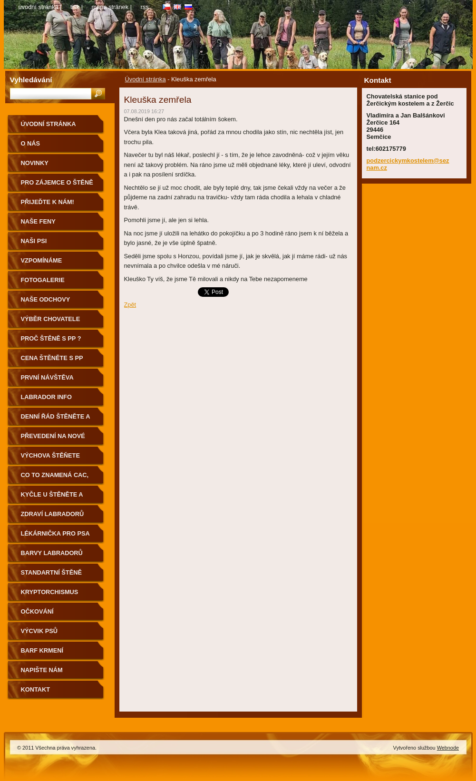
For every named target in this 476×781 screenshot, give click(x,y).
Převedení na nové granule (53, 439)
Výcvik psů (39, 631)
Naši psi (34, 240)
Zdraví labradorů (52, 513)
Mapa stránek (110, 6)
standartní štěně (51, 572)
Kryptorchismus (49, 592)
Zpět (130, 304)
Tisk (74, 6)
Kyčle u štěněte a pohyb (52, 498)
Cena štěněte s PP (52, 357)
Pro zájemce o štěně (57, 182)
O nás (30, 143)
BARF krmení (42, 650)
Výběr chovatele (50, 318)
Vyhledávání (31, 80)
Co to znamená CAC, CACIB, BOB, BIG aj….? (56, 478)
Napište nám (42, 670)
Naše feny (38, 221)
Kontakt (35, 689)
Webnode (448, 748)
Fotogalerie (43, 279)
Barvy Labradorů (52, 552)
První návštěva (47, 377)
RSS (145, 6)
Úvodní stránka (145, 79)
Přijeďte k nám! (47, 201)
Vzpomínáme (41, 260)
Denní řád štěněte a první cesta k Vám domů (55, 420)
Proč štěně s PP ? (51, 338)
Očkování (37, 611)
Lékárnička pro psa (55, 533)
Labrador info (46, 396)
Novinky (35, 162)
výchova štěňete (50, 455)
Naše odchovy (45, 299)
